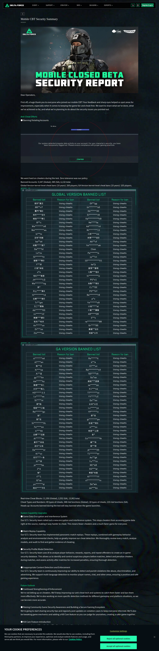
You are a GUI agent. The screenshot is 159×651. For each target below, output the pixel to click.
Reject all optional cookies (118, 638)
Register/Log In (147, 5)
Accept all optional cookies (118, 646)
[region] (79, 638)
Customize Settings (118, 631)
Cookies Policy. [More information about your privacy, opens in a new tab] (75, 639)
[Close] (154, 637)
